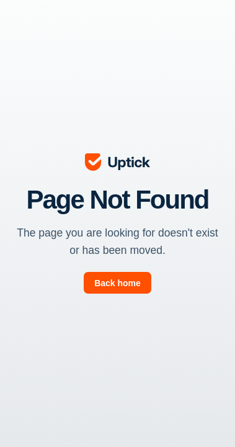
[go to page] (118, 283)
